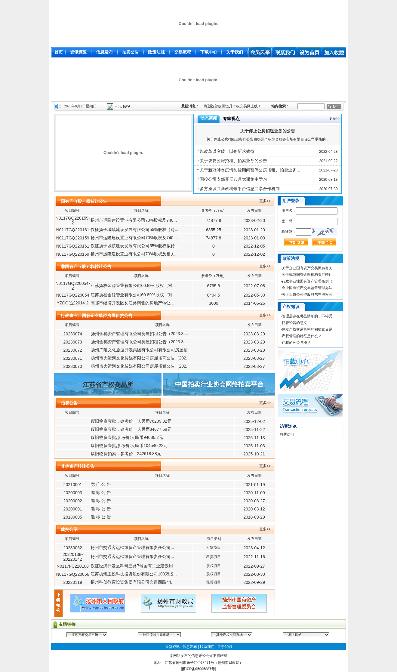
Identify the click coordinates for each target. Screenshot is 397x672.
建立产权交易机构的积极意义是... (308, 329)
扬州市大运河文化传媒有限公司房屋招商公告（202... (140, 358)
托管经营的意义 (294, 323)
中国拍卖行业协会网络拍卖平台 (219, 384)
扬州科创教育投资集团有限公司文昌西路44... (132, 582)
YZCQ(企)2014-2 (73, 303)
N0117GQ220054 (72, 295)
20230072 (72, 350)
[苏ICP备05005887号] (198, 669)
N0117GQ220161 (72, 229)
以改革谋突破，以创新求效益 (227, 151)
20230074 (72, 333)
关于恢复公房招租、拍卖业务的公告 (233, 160)
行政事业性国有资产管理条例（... (308, 281)
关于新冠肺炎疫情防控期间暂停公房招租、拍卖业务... (250, 170)
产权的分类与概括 (296, 343)
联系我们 (207, 647)
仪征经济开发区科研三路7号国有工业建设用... (133, 565)
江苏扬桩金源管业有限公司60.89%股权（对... (133, 285)
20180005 (72, 517)
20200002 (72, 500)
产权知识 (290, 306)
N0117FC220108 (73, 566)
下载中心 (208, 52)
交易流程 (182, 52)
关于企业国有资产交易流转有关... (308, 268)
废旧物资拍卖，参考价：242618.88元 (126, 453)
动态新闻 (208, 118)
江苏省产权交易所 (108, 384)
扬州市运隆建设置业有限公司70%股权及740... (134, 220)
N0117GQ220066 (72, 574)
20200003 (72, 492)
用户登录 (290, 200)
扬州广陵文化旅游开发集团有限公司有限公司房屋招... (141, 349)
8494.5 (213, 295)
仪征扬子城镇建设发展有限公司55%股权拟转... (134, 245)
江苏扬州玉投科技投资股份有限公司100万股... (134, 574)
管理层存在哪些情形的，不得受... (308, 316)
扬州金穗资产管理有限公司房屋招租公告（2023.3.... (139, 333)
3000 (213, 303)
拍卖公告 (130, 52)
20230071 (72, 358)
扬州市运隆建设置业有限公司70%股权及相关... (134, 253)
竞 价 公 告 (101, 484)
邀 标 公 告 (101, 492)
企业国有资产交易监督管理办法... (308, 288)
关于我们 (234, 52)
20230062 (72, 547)
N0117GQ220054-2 (72, 286)
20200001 (72, 509)
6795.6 (213, 285)
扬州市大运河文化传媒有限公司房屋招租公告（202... (140, 366)
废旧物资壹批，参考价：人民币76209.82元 (131, 421)
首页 (58, 52)
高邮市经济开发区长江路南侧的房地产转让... (132, 303)
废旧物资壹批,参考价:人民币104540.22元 (129, 445)
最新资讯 (172, 647)
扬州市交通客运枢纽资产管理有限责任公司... (132, 547)
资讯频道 (78, 52)
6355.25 (213, 229)
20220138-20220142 (73, 557)
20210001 (72, 484)
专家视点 (231, 118)
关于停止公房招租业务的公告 (267, 130)
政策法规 (156, 52)
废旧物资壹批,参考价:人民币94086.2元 (127, 437)
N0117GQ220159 (72, 238)
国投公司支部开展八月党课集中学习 (233, 179)
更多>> (334, 118)
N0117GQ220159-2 (72, 220)
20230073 (72, 342)
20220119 (72, 582)
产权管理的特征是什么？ (302, 336)
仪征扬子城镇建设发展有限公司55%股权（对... (134, 229)
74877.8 (213, 220)
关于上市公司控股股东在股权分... (308, 294)
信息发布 (104, 52)
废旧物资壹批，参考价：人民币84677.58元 (131, 429)
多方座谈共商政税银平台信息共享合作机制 (240, 188)
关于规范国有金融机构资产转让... (308, 275)
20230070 (72, 366)
